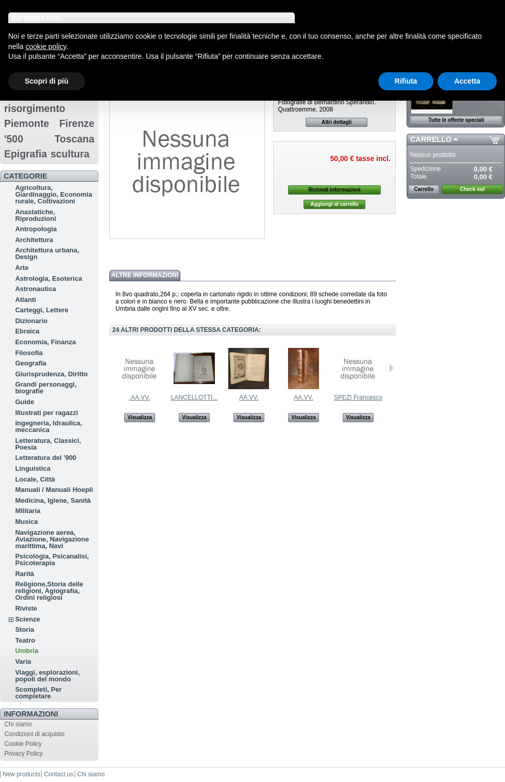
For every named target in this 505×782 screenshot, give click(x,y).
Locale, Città (35, 479)
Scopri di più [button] (47, 81)
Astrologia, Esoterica (48, 278)
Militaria (27, 511)
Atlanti (25, 300)
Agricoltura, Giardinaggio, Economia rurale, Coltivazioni (53, 194)
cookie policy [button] (45, 46)
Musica (26, 521)
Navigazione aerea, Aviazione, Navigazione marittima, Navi (52, 539)
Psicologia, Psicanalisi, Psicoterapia (52, 559)
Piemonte (26, 123)
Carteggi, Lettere (41, 310)
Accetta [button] (467, 81)
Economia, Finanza (45, 342)
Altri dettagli (336, 122)
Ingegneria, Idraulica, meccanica (48, 426)
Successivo (391, 368)
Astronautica (35, 289)
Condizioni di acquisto (34, 734)
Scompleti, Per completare (38, 692)
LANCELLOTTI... (194, 397)
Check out (472, 189)
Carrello (430, 139)
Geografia (30, 363)
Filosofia (28, 353)
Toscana (74, 139)
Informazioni (31, 714)
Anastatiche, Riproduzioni (35, 215)
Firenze (76, 123)
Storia (24, 629)
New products (21, 774)
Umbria (26, 651)
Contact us (58, 774)
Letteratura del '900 (45, 457)
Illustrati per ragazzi (46, 413)
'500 (13, 139)
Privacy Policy (23, 753)
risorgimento (34, 108)
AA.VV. (249, 397)
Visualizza (139, 417)
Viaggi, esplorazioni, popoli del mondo (47, 675)
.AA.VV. (139, 397)
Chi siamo (17, 724)
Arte (21, 268)
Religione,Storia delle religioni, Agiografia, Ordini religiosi (49, 590)
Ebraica (27, 331)
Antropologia (36, 229)
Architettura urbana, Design (47, 253)
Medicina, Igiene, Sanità (53, 500)
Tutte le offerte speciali (456, 120)
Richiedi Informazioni (334, 190)
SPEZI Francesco (358, 397)
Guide (24, 402)
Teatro (25, 640)
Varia (23, 661)
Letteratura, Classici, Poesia (48, 444)
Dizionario (31, 321)
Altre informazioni (144, 275)
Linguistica (32, 468)
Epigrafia (25, 153)
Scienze (27, 619)
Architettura (34, 240)
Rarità (24, 574)
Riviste (26, 608)
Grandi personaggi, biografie (45, 387)
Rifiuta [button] (406, 81)
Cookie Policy (23, 743)
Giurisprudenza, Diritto (51, 374)
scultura (70, 153)
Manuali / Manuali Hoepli (54, 489)
